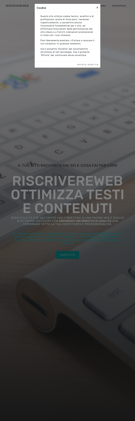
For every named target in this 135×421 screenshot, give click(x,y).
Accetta (93, 65)
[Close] (97, 7)
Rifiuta (82, 65)
